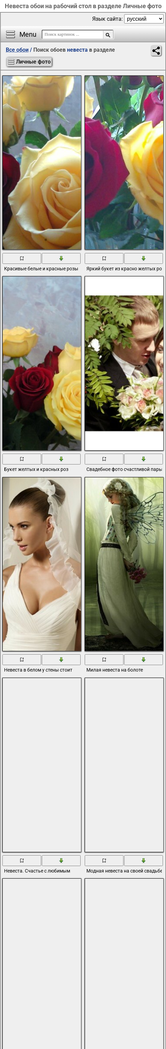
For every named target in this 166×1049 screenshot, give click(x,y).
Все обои (17, 50)
